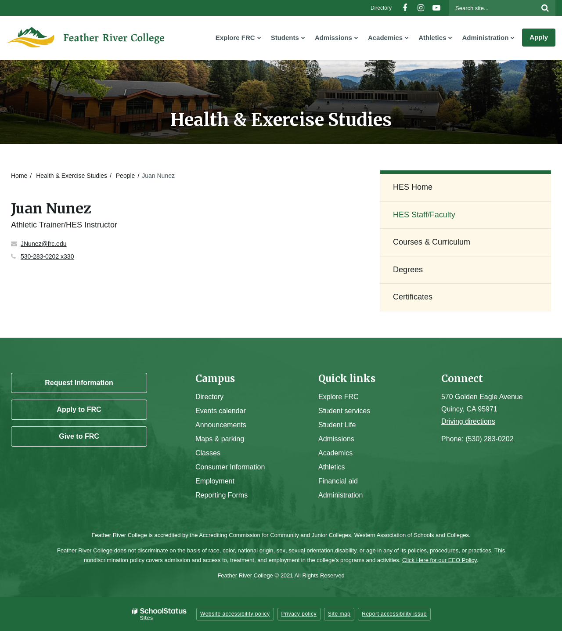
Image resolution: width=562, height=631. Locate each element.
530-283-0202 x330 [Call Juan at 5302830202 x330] (47, 256)
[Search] (544, 8)
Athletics (331, 467)
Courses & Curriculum (431, 242)
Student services (344, 411)
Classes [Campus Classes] (207, 453)
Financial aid (338, 481)
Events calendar (220, 411)
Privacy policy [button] (299, 614)
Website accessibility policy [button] (235, 614)
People (125, 175)
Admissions (336, 439)
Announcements (220, 425)
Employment (214, 481)
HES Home (412, 187)
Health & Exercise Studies (71, 175)
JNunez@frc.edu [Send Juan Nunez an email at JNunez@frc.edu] (43, 243)
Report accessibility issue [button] (394, 614)
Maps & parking (219, 439)
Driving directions (468, 421)
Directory (381, 8)
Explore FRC (338, 396)
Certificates (412, 296)
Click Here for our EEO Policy (439, 560)
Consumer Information (230, 467)
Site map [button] (339, 614)
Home (19, 175)
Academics (335, 453)
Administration (340, 495)
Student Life (337, 425)
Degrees (408, 269)
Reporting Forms (221, 495)
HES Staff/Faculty (424, 214)
